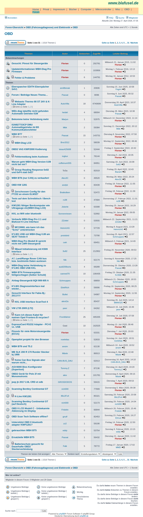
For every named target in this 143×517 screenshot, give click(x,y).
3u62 (118, 164)
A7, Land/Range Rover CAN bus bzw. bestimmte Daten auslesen (29, 259)
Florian (65, 63)
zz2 (65, 423)
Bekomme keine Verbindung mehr (30, 119)
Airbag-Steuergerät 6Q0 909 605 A (30, 280)
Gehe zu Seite (108, 43)
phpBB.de (84, 516)
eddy (65, 430)
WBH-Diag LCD (23, 143)
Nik (65, 260)
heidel (65, 112)
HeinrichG (65, 228)
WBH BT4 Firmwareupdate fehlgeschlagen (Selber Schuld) (29, 273)
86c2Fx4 (65, 396)
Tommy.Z (65, 368)
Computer (86, 9)
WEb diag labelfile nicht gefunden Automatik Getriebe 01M (30, 112)
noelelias (65, 339)
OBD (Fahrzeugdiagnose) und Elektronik (48, 27)
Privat (46, 9)
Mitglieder (132, 18)
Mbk (65, 127)
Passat (65, 95)
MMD (118, 447)
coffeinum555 (65, 163)
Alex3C (64, 178)
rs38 (65, 200)
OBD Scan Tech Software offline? (30, 416)
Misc (117, 9)
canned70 (65, 273)
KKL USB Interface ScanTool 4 (31, 302)
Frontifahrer (64, 317)
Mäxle (65, 353)
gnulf (65, 416)
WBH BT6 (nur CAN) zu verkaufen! (30, 178)
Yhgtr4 (118, 89)
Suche (120, 18)
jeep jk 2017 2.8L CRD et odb (27, 382)
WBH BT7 (17, 134)
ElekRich (65, 287)
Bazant (118, 172)
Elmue (118, 418)
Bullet (65, 294)
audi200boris (65, 267)
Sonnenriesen (65, 213)
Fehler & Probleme (25, 78)
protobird (65, 235)
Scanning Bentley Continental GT (30, 389)
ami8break (65, 88)
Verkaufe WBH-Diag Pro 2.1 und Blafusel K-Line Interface (29, 220)
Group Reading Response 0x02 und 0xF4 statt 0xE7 (30, 171)
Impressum (59, 9)
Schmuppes (118, 236)
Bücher (73, 9)
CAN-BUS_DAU (65, 361)
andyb (65, 185)
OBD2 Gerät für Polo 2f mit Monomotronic (26, 375)
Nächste (134, 43)
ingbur (65, 156)
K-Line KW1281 (23, 396)
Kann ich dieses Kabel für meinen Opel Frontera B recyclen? (30, 316)
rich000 (64, 389)
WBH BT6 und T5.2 (22, 346)
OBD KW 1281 (19, 185)
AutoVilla (65, 103)
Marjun (65, 119)
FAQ (109, 18)
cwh (65, 242)
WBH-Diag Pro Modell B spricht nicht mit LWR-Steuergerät (29, 242)
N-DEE (118, 275)
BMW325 (118, 302)
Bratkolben (65, 192)
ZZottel (65, 220)
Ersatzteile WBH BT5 (23, 437)
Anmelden (11, 18)
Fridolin (64, 409)
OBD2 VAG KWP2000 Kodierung (29, 149)
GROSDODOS (65, 382)
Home (35, 9)
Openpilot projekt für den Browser (30, 339)
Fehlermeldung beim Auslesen (31, 156)
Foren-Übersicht (14, 27)
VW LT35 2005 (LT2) (22, 308)
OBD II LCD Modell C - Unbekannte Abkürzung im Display (30, 409)
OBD (127, 9)
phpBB (62, 514)
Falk (65, 446)
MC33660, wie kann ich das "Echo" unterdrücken (28, 228)
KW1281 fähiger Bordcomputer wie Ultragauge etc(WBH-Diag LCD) (31, 206)
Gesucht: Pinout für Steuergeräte (30, 63)
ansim (65, 346)
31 (128, 43)
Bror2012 (65, 142)
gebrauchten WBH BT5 (24, 430)
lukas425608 (65, 149)
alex (65, 375)
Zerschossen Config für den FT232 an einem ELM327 (28, 192)
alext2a (64, 301)
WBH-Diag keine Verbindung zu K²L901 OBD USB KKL (29, 266)
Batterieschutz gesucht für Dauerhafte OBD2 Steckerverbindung (28, 446)
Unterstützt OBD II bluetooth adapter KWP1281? (27, 423)
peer (65, 308)
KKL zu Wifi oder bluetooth (26, 213)
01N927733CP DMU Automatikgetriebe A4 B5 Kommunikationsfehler (25, 127)
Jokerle (64, 206)
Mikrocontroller (103, 9)
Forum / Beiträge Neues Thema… (30, 95)
